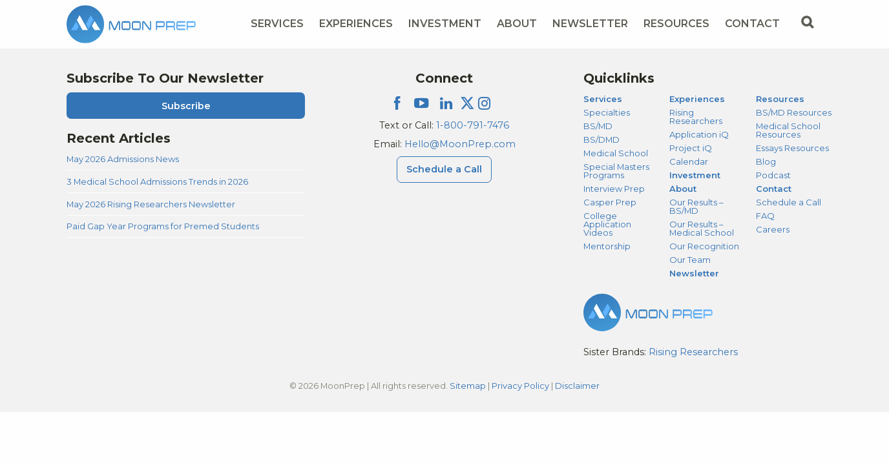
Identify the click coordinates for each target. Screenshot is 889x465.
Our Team (690, 259)
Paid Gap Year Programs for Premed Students (163, 226)
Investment (444, 23)
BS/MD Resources (793, 112)
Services (602, 99)
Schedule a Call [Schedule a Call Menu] (444, 169)
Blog (766, 161)
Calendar (688, 161)
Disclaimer (577, 385)
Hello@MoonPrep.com (460, 144)
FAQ (765, 216)
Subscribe (186, 106)
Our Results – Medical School (701, 228)
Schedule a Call (788, 202)
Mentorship (607, 246)
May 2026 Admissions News (123, 159)
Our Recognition (704, 246)
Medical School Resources (788, 130)
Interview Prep (614, 188)
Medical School (615, 153)
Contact (773, 188)
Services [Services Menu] (277, 23)
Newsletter (590, 23)
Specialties (606, 112)
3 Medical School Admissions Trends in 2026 (157, 181)
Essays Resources (792, 148)
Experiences (697, 99)
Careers (773, 229)
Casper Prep (609, 202)
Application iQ (699, 134)
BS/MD (597, 126)
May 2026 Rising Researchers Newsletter (151, 204)
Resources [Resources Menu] (676, 23)
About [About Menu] (517, 23)
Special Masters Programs (616, 170)
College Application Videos (607, 224)
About (682, 188)
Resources (780, 99)
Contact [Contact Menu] (752, 23)
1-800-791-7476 (472, 125)
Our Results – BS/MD (696, 206)
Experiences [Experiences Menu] (356, 23)
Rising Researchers (695, 116)
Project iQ (690, 148)
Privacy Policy (520, 385)
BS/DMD (601, 139)
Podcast (773, 175)
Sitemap (468, 385)
